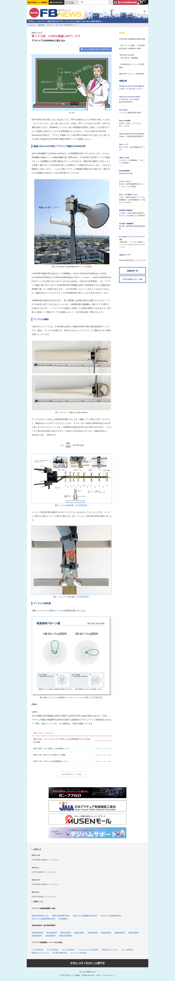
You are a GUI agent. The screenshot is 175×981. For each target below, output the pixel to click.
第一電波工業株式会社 (59, 952)
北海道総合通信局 (37, 932)
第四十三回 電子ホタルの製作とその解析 (49, 755)
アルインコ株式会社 (68, 949)
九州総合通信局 (50, 935)
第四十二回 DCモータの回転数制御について (50, 761)
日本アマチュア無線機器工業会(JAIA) (85, 915)
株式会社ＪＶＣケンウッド (40, 952)
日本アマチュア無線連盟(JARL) (111, 915)
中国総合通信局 (133, 932)
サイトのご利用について (87, 971)
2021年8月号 (41, 25)
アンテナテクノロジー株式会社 (88, 949)
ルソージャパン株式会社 (78, 952)
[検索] (93, 2)
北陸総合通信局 (93, 932)
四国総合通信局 (37, 935)
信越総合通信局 (79, 932)
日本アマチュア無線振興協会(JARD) (43, 918)
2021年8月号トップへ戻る (72, 774)
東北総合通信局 (52, 932)
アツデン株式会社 (52, 949)
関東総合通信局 (65, 932)
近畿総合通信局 (120, 932)
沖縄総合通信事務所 (65, 935)
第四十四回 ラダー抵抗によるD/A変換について (51, 749)
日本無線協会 (63, 918)
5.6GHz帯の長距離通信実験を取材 (132, 39)
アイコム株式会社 (37, 949)
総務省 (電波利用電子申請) (60, 915)
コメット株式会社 (127, 949)
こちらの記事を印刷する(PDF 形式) (95, 49)
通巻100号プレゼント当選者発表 (131, 74)
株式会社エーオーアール (110, 949)
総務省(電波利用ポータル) (40, 915)
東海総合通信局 (106, 932)
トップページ (31, 25)
